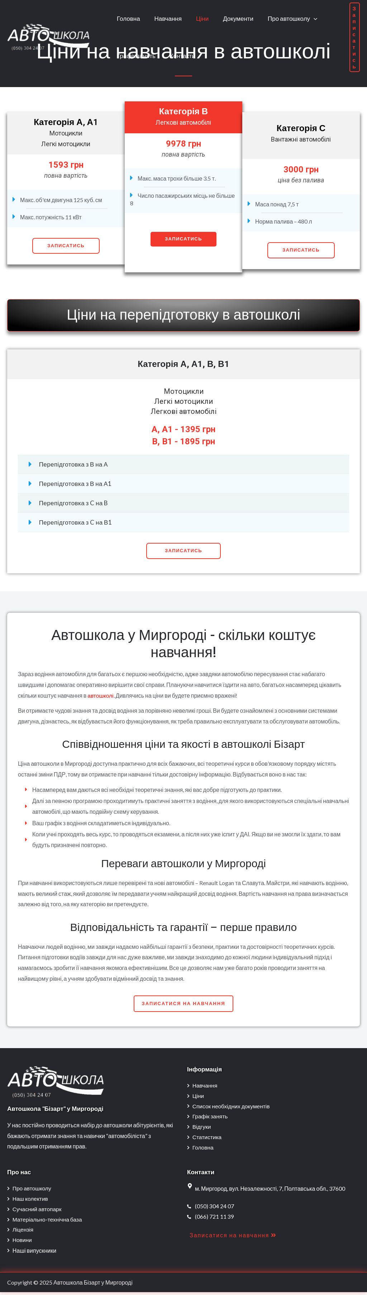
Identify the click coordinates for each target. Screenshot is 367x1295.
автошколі (100, 695)
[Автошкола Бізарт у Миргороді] (48, 36)
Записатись (66, 245)
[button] (183, 551)
